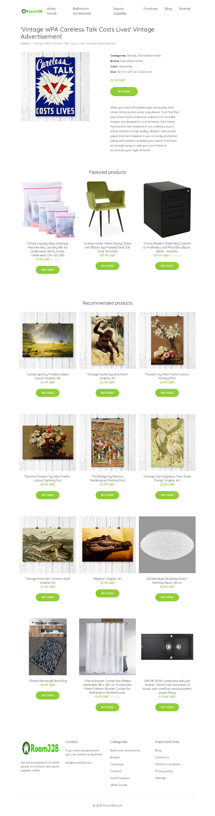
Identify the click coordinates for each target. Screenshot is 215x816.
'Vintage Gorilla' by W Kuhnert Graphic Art (107, 380)
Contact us (162, 761)
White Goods (52, 13)
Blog (168, 11)
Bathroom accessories (125, 754)
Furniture (150, 11)
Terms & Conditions (167, 768)
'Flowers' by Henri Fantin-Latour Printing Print (167, 380)
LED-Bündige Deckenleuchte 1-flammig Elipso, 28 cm (167, 585)
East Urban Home (149, 59)
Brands (185, 11)
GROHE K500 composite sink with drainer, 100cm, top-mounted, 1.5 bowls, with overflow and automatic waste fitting (167, 691)
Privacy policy (164, 775)
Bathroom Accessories (82, 13)
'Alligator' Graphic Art (107, 583)
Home (25, 47)
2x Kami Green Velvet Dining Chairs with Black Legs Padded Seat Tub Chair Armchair (107, 251)
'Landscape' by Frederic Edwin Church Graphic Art (48, 380)
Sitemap (160, 782)
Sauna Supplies (119, 13)
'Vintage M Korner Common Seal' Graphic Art (47, 585)
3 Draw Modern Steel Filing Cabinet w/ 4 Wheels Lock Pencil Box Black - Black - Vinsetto (167, 251)
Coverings (117, 768)
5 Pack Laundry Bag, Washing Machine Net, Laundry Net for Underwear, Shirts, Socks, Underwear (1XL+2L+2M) (47, 253)
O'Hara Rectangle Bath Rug (48, 685)
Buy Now (124, 95)
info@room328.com (78, 767)
